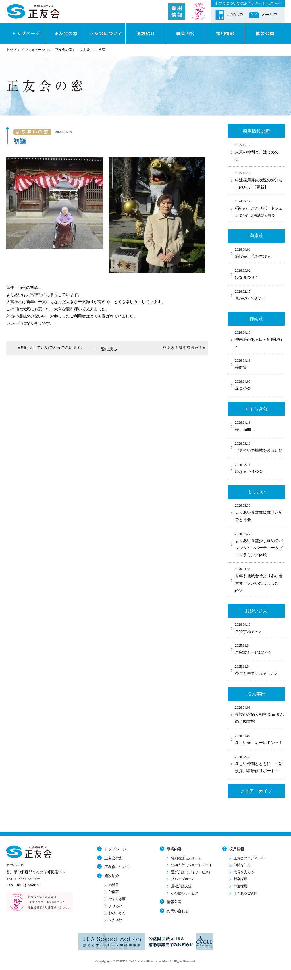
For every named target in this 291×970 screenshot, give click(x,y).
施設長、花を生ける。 (260, 252)
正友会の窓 (113, 858)
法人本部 (115, 920)
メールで (269, 15)
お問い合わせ (178, 911)
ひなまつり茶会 (260, 468)
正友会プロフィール (249, 858)
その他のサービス (184, 893)
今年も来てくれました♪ (260, 670)
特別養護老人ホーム (186, 858)
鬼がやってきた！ (260, 295)
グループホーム (183, 879)
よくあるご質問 (245, 893)
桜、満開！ (260, 426)
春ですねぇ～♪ (260, 628)
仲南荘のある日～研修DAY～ (260, 339)
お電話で (235, 15)
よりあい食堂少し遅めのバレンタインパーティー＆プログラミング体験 (260, 544)
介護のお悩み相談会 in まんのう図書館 (260, 714)
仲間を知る (242, 865)
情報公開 (174, 902)
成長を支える (244, 872)
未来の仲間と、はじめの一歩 (260, 151)
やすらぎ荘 (117, 899)
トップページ (115, 849)
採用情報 (236, 849)
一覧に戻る (107, 349)
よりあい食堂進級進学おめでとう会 (260, 512)
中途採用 (240, 886)
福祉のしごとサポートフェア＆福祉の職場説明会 (260, 208)
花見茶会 (260, 385)
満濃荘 (114, 885)
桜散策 (260, 364)
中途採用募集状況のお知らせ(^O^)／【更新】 (260, 179)
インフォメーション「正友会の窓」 (48, 50)
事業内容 (174, 849)
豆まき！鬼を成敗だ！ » (184, 348)
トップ (11, 50)
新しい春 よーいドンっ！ (260, 739)
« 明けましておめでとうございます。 (51, 348)
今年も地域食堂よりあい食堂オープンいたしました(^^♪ (260, 579)
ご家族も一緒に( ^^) (260, 649)
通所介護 (191, 872)
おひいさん (117, 913)
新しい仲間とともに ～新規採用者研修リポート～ (260, 763)
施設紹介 (111, 876)
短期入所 (193, 865)
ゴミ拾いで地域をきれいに (260, 447)
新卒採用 (240, 879)
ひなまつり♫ (260, 274)
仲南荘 (114, 892)
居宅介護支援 (181, 886)
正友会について (117, 867)
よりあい (87, 50)
